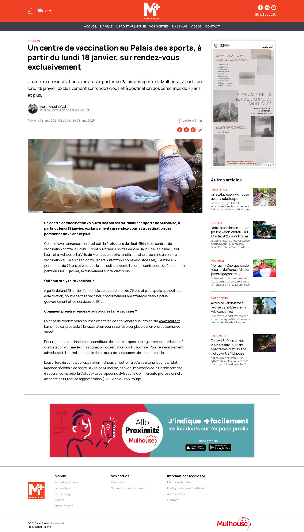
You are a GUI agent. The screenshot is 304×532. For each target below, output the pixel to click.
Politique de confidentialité (186, 488)
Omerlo (47, 527)
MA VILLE (106, 26)
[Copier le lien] (199, 129)
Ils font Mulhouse (67, 482)
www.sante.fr (169, 321)
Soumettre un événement (129, 488)
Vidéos (196, 26)
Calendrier (118, 482)
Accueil (90, 26)
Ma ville (61, 476)
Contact (212, 26)
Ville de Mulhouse (94, 254)
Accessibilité (176, 494)
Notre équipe (64, 506)
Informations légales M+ (187, 476)
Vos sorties (159, 26)
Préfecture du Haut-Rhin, (126, 243)
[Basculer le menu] (30, 11)
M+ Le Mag (179, 26)
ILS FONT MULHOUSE (131, 26)
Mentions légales (179, 482)
